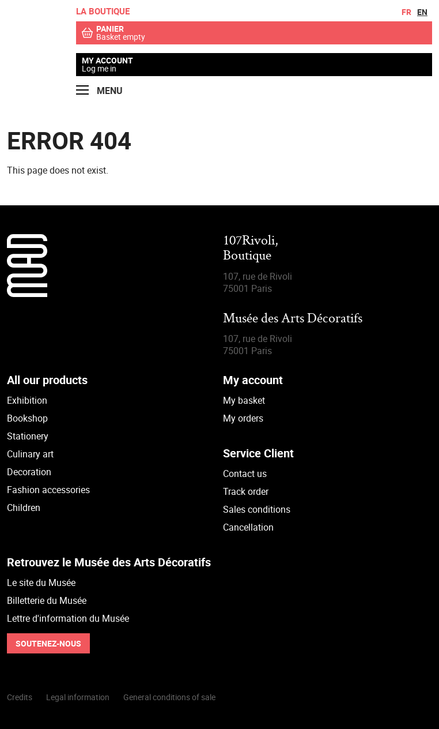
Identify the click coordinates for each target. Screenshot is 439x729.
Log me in (99, 68)
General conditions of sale (169, 697)
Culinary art (30, 454)
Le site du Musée (41, 582)
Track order (245, 491)
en (422, 11)
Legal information (77, 697)
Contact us (245, 473)
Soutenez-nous (48, 643)
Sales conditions (256, 509)
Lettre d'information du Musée (68, 618)
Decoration (29, 471)
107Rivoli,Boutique (250, 248)
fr (406, 11)
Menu (99, 90)
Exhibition (27, 400)
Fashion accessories (48, 489)
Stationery (27, 436)
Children (23, 507)
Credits (19, 697)
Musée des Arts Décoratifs (292, 319)
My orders (243, 418)
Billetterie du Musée (46, 600)
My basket (244, 400)
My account (107, 61)
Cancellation (248, 527)
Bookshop (27, 418)
